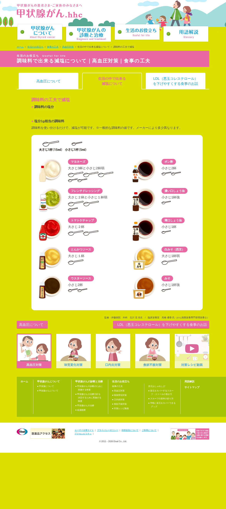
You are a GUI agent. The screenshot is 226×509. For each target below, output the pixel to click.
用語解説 (186, 33)
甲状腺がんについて (39, 32)
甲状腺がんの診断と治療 (88, 33)
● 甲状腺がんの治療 (84, 462)
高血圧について (48, 81)
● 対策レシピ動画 (120, 465)
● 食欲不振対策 (119, 460)
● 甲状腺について (45, 443)
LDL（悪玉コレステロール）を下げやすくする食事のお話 (175, 81)
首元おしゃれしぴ (156, 443)
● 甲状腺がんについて (47, 447)
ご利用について (149, 486)
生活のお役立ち (137, 32)
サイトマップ (191, 443)
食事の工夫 (53, 47)
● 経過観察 (80, 466)
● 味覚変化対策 (119, 451)
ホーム (20, 47)
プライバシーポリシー (107, 486)
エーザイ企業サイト (84, 486)
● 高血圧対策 (118, 447)
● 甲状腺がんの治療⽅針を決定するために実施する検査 (88, 454)
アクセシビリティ (83, 490)
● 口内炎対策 (118, 456)
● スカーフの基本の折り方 (160, 455)
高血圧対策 (68, 47)
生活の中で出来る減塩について (112, 81)
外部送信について (129, 486)
